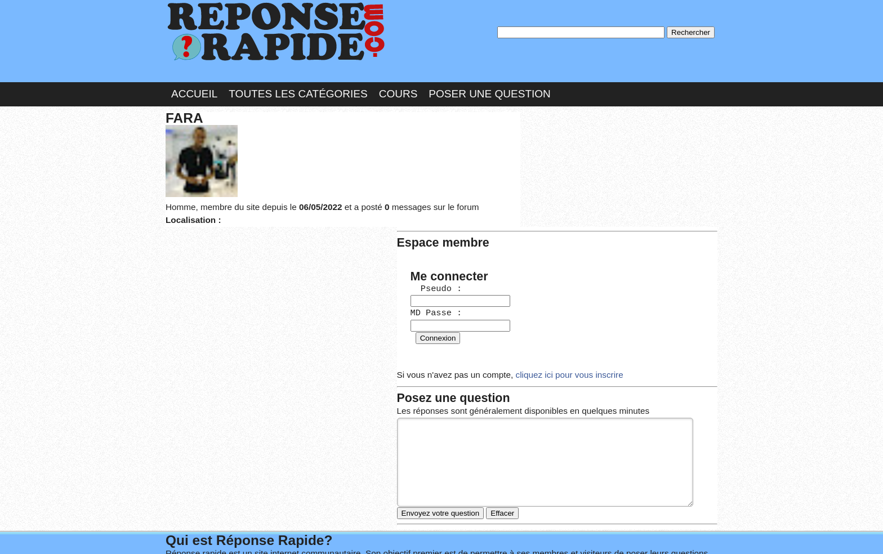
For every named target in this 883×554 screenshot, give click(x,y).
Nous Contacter (255, 534)
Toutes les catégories (298, 86)
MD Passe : (560, 182)
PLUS (611, 534)
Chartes (188, 534)
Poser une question (489, 86)
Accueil (194, 86)
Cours (398, 86)
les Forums (330, 534)
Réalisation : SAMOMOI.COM (528, 534)
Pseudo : (560, 159)
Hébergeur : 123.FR (411, 534)
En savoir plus (433, 515)
